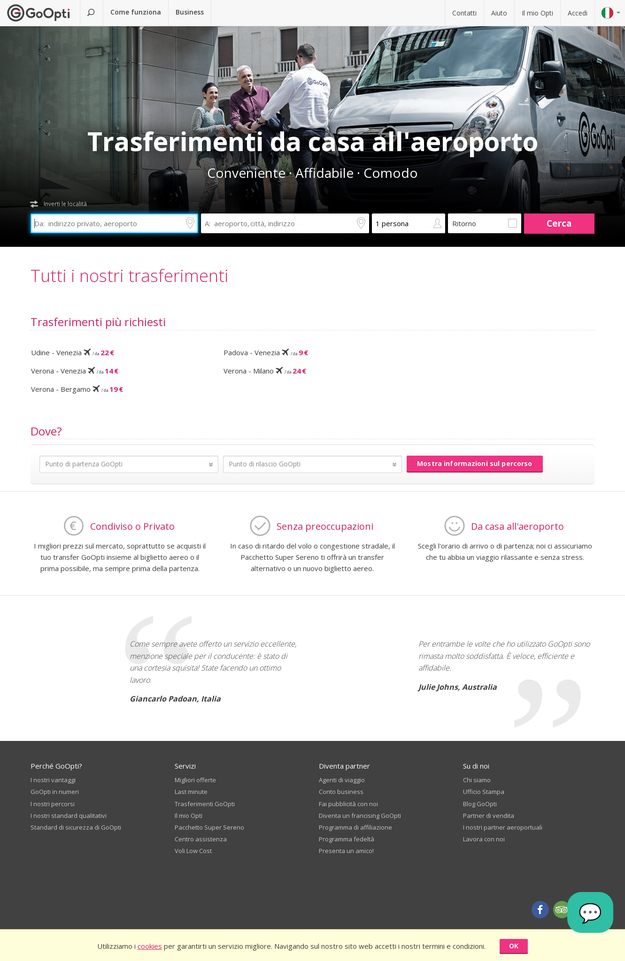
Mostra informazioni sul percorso (474, 463)
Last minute (191, 791)
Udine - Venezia (72, 352)
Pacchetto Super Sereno (209, 827)
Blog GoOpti (480, 803)
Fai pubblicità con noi (348, 803)
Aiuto (499, 12)
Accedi (577, 12)
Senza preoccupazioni (325, 525)
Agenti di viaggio (342, 779)
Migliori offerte (195, 779)
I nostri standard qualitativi (69, 815)
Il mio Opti (537, 12)
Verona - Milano (265, 370)
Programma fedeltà (346, 838)
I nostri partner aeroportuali (502, 827)
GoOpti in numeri (55, 791)
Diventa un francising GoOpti (360, 815)
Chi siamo (477, 779)
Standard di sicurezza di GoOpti (76, 827)
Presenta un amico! (346, 850)
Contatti (464, 12)
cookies (150, 946)
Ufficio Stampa (483, 791)
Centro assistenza (201, 838)
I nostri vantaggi (53, 779)
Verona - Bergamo (77, 389)
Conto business (341, 791)
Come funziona (135, 12)
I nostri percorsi (53, 803)
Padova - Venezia (266, 352)
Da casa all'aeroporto (517, 525)
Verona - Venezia (74, 370)
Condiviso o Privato (132, 525)
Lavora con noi (484, 838)
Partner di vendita (488, 815)
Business (190, 12)
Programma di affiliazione (355, 827)
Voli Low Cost (193, 850)
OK (513, 945)
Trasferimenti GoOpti (205, 803)
